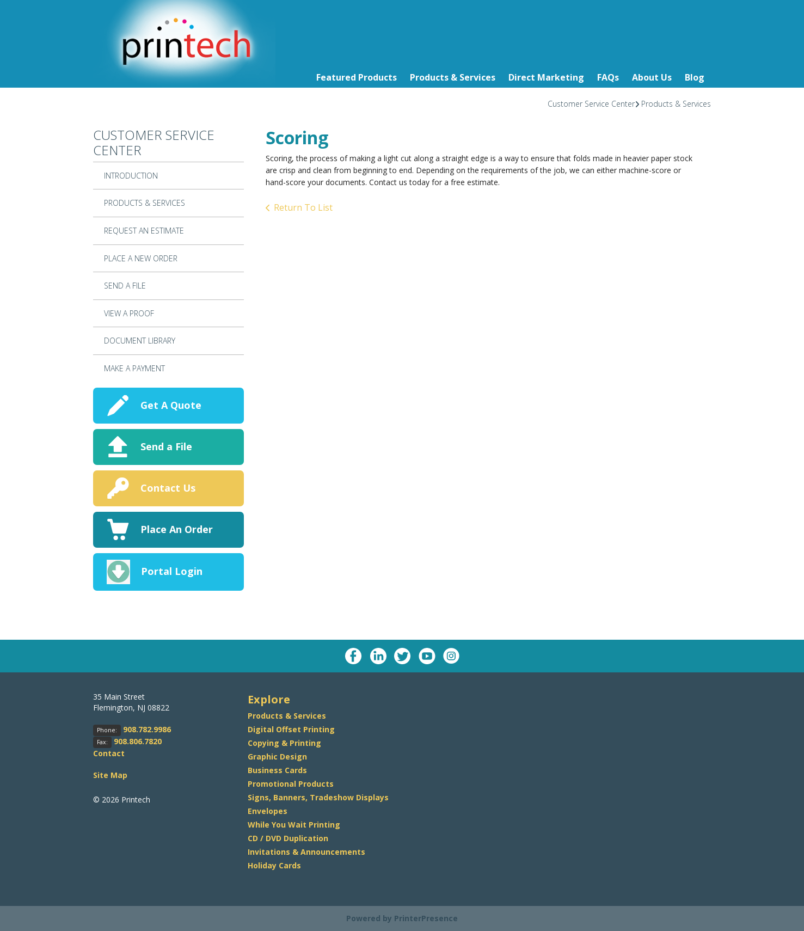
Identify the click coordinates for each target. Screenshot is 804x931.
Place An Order (176, 529)
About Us (652, 77)
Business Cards (277, 770)
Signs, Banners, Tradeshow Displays (318, 797)
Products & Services (452, 77)
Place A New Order (140, 258)
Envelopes (267, 811)
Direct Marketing (546, 77)
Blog (694, 77)
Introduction (131, 175)
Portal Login (171, 571)
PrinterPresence (426, 918)
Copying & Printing (284, 743)
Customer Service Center (591, 104)
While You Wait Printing (294, 824)
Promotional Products (291, 784)
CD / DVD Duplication (288, 838)
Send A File (125, 285)
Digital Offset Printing (291, 729)
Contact (109, 753)
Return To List (303, 207)
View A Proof (129, 313)
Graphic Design (277, 756)
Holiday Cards (274, 865)
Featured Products (356, 77)
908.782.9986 (147, 729)
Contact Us (167, 487)
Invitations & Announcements (306, 852)
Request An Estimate (144, 230)
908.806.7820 (138, 741)
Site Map (110, 775)
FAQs (608, 77)
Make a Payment (134, 368)
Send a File (166, 446)
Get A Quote (170, 405)
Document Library (139, 340)
